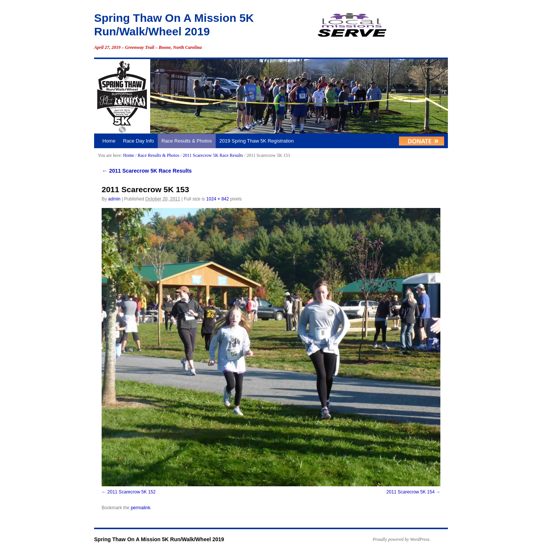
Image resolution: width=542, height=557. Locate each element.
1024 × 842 (217, 199)
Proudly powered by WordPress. (402, 539)
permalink (140, 507)
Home (109, 141)
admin (114, 199)
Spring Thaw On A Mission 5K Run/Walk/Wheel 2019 (159, 539)
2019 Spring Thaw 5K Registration (256, 141)
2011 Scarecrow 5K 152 (131, 492)
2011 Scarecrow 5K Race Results (213, 155)
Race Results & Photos (186, 141)
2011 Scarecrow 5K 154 (411, 492)
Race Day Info (138, 141)
